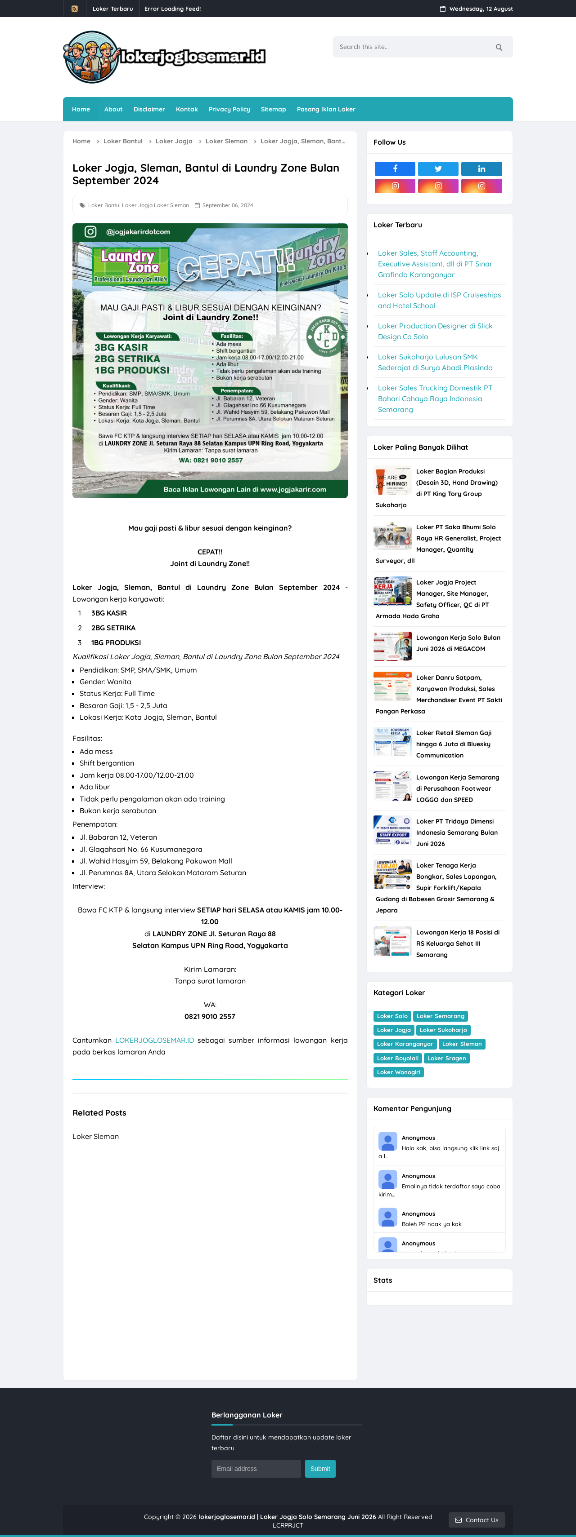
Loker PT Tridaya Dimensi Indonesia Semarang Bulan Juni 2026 (457, 832)
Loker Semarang (440, 1015)
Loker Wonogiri (398, 1072)
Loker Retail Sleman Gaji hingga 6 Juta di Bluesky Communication (453, 744)
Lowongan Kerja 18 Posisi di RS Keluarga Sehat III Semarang (458, 943)
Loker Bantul (104, 205)
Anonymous (418, 1137)
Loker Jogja (137, 205)
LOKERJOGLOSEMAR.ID (154, 1040)
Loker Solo (392, 1015)
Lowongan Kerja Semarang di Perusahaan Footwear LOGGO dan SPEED (458, 788)
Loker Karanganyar (405, 1043)
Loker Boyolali (397, 1058)
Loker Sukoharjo (443, 1029)
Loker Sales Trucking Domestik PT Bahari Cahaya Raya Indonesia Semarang (435, 398)
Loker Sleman (171, 205)
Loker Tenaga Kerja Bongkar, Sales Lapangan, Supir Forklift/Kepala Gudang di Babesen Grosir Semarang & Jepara (436, 887)
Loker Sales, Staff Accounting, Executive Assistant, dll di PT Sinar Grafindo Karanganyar (435, 263)
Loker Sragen (447, 1058)
